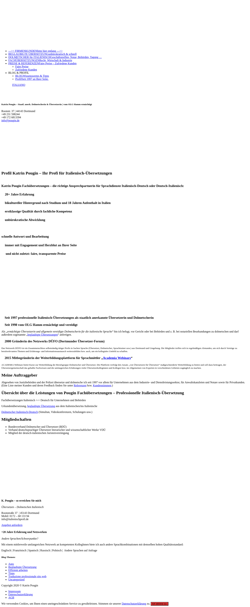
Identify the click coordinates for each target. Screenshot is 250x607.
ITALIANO (18, 84)
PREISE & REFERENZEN (42, 63)
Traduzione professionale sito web (27, 576)
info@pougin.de (10, 120)
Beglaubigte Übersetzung (22, 567)
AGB (11, 597)
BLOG (32, 75)
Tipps (11, 573)
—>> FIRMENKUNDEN (35, 50)
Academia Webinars (117, 358)
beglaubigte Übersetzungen (42, 334)
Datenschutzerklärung (20, 594)
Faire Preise (21, 66)
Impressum (14, 591)
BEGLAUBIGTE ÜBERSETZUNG (42, 54)
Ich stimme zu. (159, 603)
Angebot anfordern (11, 525)
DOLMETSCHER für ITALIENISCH (55, 57)
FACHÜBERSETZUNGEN (40, 60)
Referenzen (80, 385)
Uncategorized (16, 579)
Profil (32, 79)
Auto (11, 563)
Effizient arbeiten (18, 570)
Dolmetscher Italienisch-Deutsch (19, 412)
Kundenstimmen (102, 385)
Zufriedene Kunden (26, 69)
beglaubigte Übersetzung (41, 406)
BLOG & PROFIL (18, 72)
